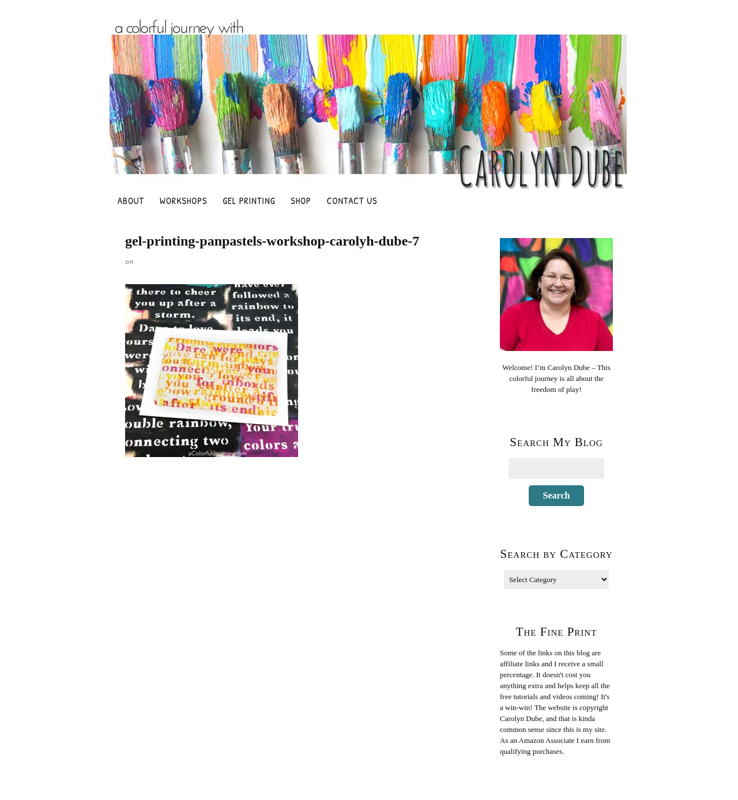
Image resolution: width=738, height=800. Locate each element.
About (131, 200)
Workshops (183, 200)
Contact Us (352, 200)
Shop (301, 200)
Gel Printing (249, 200)
